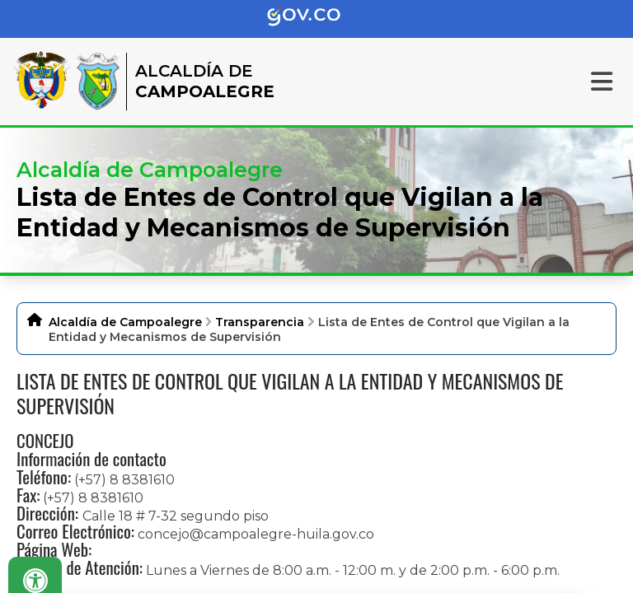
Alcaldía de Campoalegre (125, 322)
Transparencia (259, 322)
